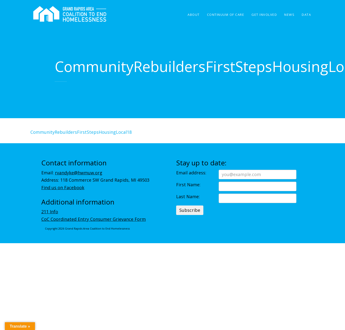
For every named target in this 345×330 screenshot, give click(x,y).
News (289, 14)
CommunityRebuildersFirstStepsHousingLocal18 (81, 132)
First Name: (188, 184)
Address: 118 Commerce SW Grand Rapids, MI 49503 (95, 180)
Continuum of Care (225, 14)
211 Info (49, 211)
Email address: (191, 173)
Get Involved (264, 14)
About (194, 14)
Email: (71, 173)
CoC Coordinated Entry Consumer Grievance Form (93, 219)
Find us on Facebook (62, 187)
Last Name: (188, 196)
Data (306, 14)
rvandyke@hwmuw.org (78, 173)
